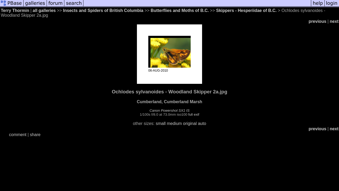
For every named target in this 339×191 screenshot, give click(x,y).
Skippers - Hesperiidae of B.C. (246, 10)
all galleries (44, 10)
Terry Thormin (15, 10)
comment (17, 134)
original (190, 123)
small (161, 123)
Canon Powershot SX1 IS (169, 110)
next (334, 21)
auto (202, 123)
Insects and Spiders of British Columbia (103, 10)
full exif (193, 114)
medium (174, 123)
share (35, 134)
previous (317, 21)
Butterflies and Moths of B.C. (180, 10)
